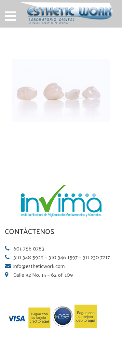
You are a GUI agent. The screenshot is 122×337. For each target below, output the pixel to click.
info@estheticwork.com (39, 266)
